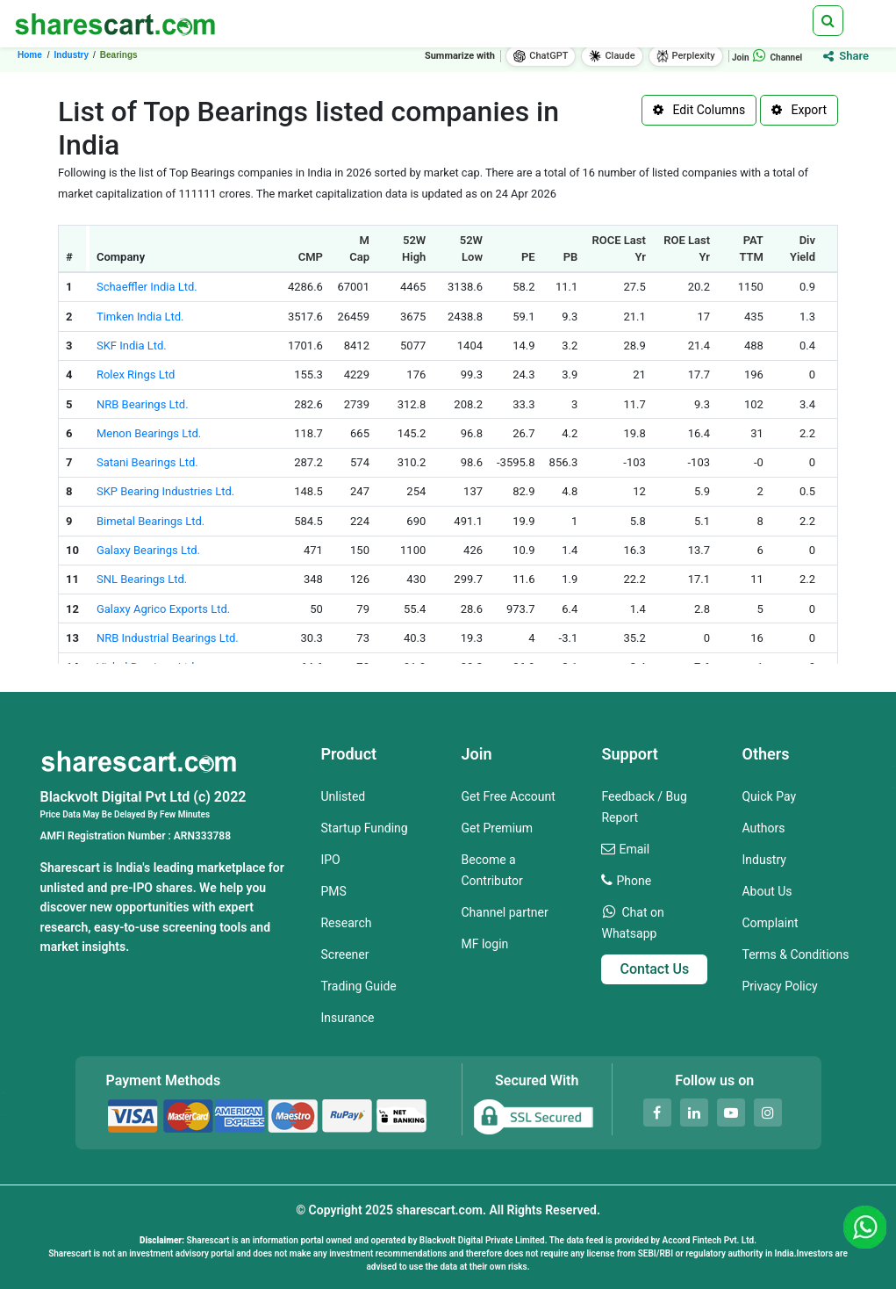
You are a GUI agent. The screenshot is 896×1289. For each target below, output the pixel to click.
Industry (763, 860)
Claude (611, 56)
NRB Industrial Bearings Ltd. (168, 637)
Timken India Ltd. (140, 316)
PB (570, 256)
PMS (333, 891)
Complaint (770, 923)
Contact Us (654, 969)
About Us (767, 891)
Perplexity (685, 56)
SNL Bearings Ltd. (142, 579)
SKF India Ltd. (132, 345)
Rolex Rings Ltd (136, 374)
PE (528, 256)
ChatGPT (540, 56)
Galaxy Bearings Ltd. (148, 550)
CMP (310, 256)
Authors (763, 828)
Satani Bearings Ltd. (147, 462)
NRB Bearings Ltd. (143, 404)
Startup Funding (363, 828)
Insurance (347, 1018)
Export (799, 110)
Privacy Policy (779, 986)
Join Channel (767, 57)
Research (345, 923)
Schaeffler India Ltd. (147, 286)
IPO (330, 860)
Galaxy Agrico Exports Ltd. (163, 609)
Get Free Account (508, 796)
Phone (633, 881)
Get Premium (497, 828)
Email (634, 849)
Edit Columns (699, 110)
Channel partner (504, 912)
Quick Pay (769, 796)
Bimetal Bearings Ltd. (150, 521)
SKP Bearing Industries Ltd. (165, 491)
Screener (344, 954)
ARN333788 (202, 836)
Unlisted (342, 796)
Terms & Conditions (795, 954)
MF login (484, 944)
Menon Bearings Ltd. (149, 433)
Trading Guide (358, 986)
